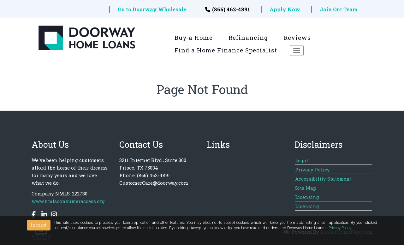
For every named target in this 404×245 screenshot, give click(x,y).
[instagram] (52, 215)
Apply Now (285, 9)
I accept (38, 225)
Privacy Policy (312, 169)
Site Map (305, 188)
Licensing (307, 197)
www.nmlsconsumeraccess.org (68, 201)
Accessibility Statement (323, 179)
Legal (301, 160)
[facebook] (34, 215)
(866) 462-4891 (227, 9)
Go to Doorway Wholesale (152, 9)
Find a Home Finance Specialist (226, 50)
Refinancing (248, 37)
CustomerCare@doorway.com (153, 183)
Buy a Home (194, 37)
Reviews (297, 37)
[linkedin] (42, 215)
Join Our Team (339, 9)
